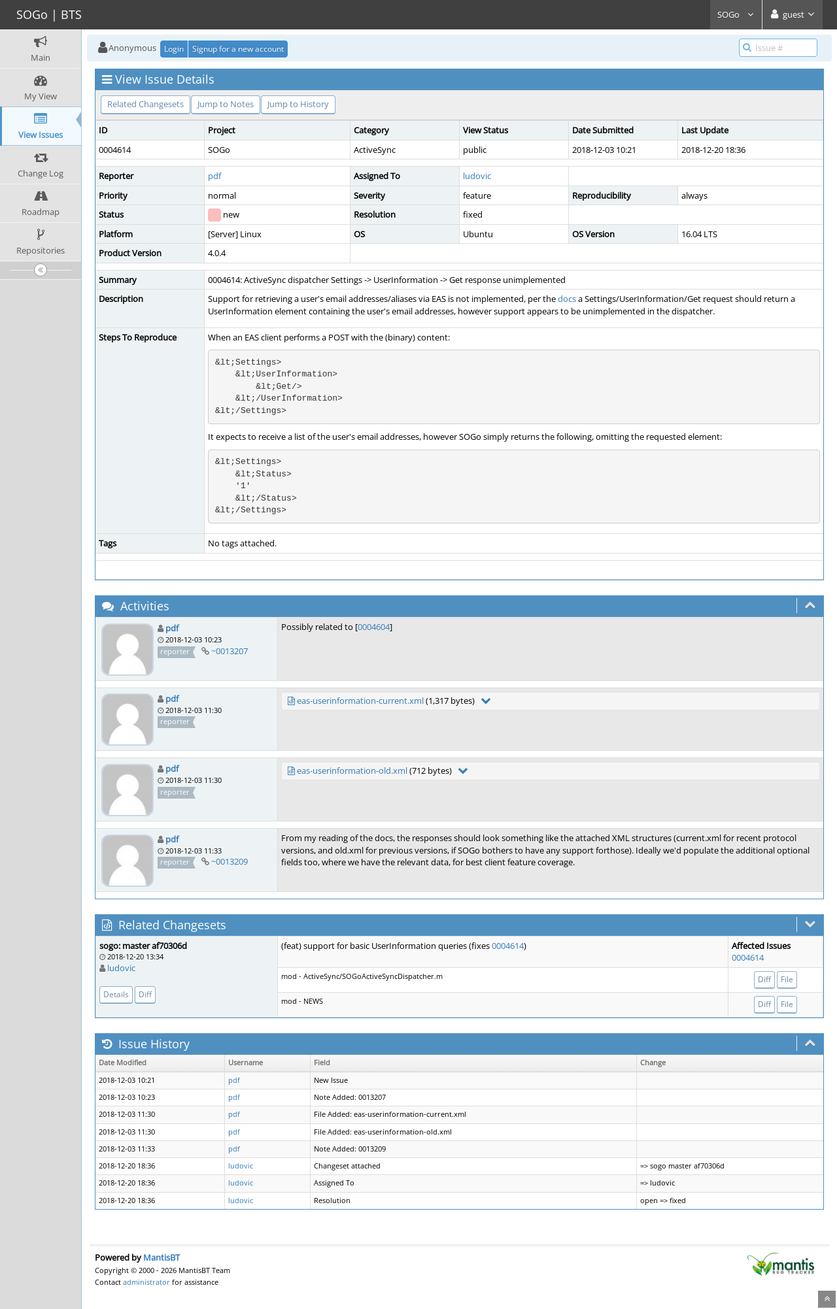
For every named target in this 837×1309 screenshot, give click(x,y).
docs (567, 299)
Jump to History (298, 104)
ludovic (477, 176)
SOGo (736, 14)
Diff (145, 994)
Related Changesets (145, 104)
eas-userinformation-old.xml (352, 770)
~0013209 (229, 861)
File (787, 979)
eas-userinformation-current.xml (360, 700)
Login (174, 48)
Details (116, 994)
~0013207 (229, 651)
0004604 (374, 627)
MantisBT (161, 1257)
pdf (214, 176)
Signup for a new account (238, 48)
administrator (146, 1282)
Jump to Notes (225, 104)
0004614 (508, 946)
